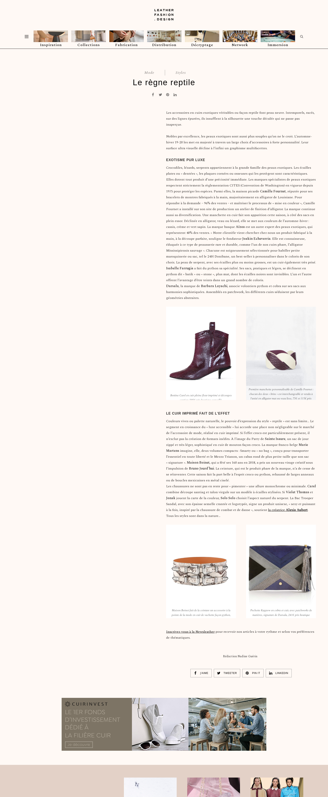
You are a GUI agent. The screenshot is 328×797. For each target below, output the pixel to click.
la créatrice (288, 509)
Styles (181, 72)
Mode (149, 72)
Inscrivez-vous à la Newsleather (190, 631)
